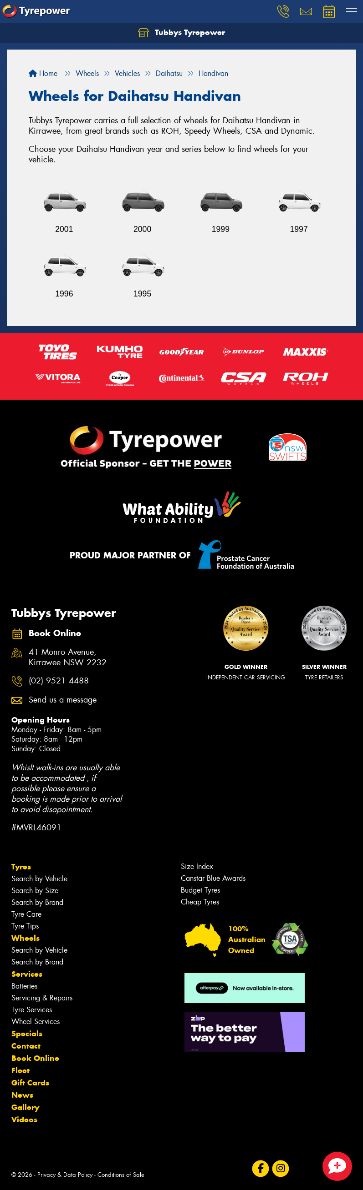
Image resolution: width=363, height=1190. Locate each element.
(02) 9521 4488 (59, 681)
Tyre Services (31, 1009)
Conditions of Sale (120, 1175)
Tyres (21, 867)
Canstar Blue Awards (213, 878)
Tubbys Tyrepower (181, 32)
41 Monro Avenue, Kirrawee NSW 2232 (68, 657)
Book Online (35, 1058)
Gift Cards (30, 1083)
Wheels (25, 938)
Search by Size (34, 890)
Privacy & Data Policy (64, 1175)
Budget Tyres (200, 890)
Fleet (20, 1070)
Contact (26, 1046)
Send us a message (63, 700)
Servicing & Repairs (41, 998)
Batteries (24, 986)
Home (43, 73)
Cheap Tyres (200, 902)
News (22, 1095)
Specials (26, 1034)
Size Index (197, 866)
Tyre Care (26, 914)
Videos (24, 1120)
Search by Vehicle (39, 879)
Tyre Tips (25, 926)
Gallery (25, 1107)
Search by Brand (37, 902)
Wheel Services (35, 1021)
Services (26, 974)
